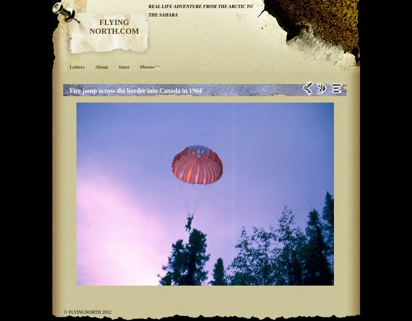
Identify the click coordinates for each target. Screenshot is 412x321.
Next (322, 88)
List (337, 88)
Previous (308, 88)
